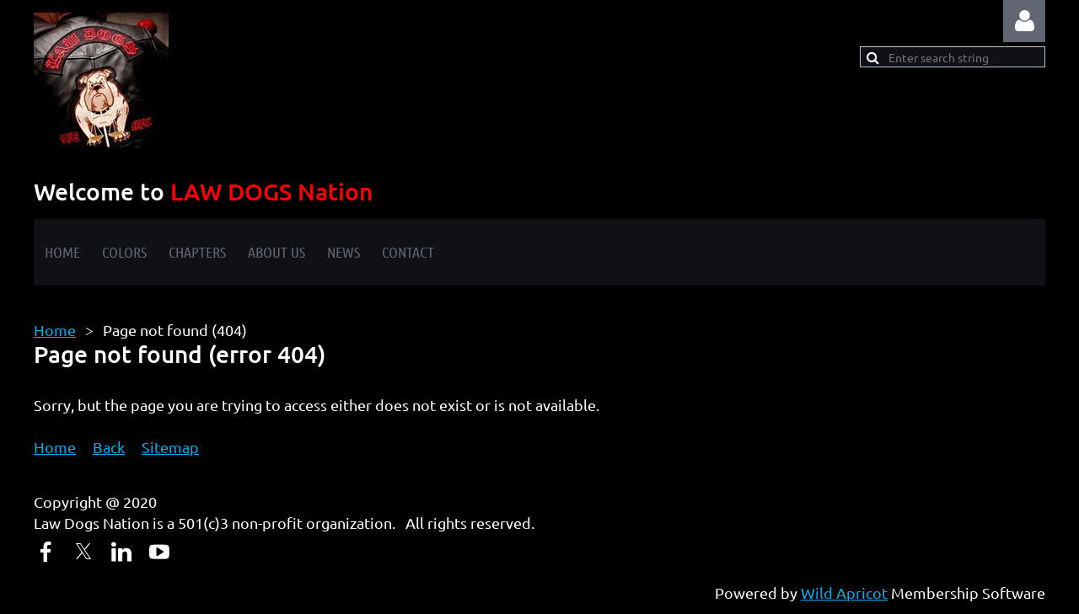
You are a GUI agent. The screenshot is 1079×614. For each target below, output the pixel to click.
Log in (1024, 21)
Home (55, 330)
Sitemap (170, 447)
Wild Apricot (844, 592)
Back (109, 447)
